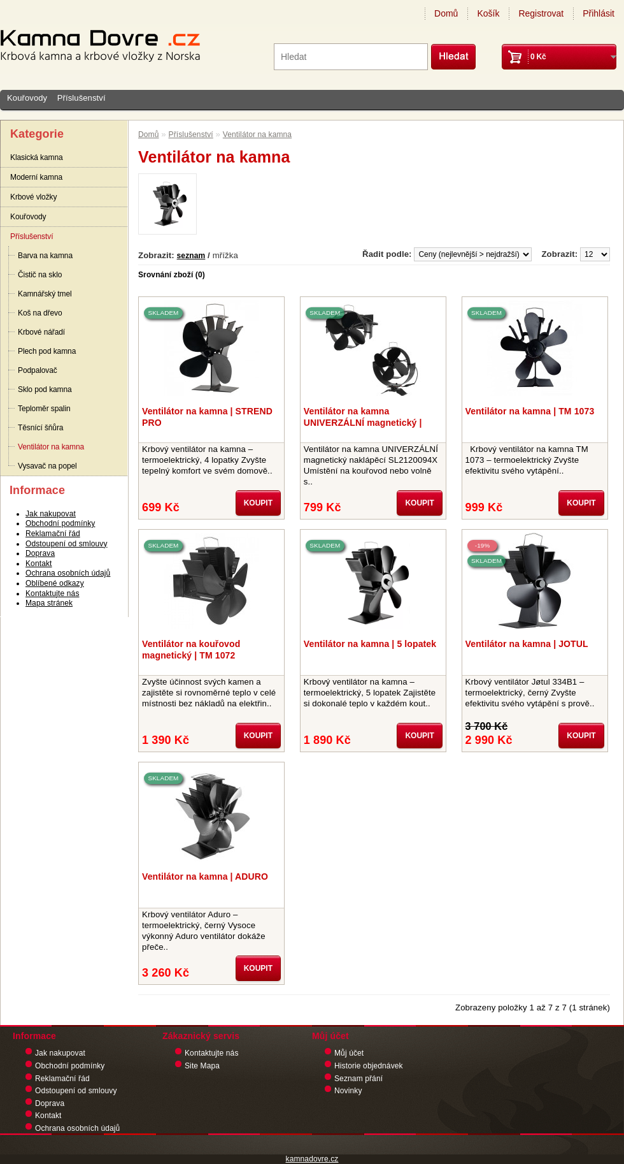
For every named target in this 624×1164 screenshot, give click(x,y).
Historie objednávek (368, 1065)
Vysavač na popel (47, 466)
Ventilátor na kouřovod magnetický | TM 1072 (191, 649)
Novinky (348, 1090)
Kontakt (38, 563)
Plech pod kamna (47, 351)
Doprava (40, 553)
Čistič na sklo (40, 274)
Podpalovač (37, 370)
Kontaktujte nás (52, 593)
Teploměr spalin (44, 408)
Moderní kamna (36, 177)
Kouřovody (27, 98)
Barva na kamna (45, 255)
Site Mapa (202, 1065)
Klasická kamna (36, 157)
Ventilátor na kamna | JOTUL (526, 644)
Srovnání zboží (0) (171, 274)
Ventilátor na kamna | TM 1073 (530, 411)
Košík (488, 13)
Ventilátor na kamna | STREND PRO (207, 417)
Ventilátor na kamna (51, 446)
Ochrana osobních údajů (67, 573)
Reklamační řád (52, 533)
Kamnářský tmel (45, 293)
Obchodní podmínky (60, 523)
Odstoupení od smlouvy (66, 543)
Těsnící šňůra (40, 427)
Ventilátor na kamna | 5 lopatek (370, 644)
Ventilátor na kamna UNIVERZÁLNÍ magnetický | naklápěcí (363, 417)
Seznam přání (358, 1078)
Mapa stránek (49, 603)
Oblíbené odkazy (54, 583)
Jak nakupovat (50, 513)
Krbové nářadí (41, 332)
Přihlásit (598, 13)
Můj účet (349, 1053)
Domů (446, 13)
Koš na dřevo (40, 313)
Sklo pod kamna (45, 389)
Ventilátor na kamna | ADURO (205, 876)
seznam (191, 255)
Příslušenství (81, 98)
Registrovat (541, 13)
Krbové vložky (33, 197)
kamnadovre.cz (312, 1158)
